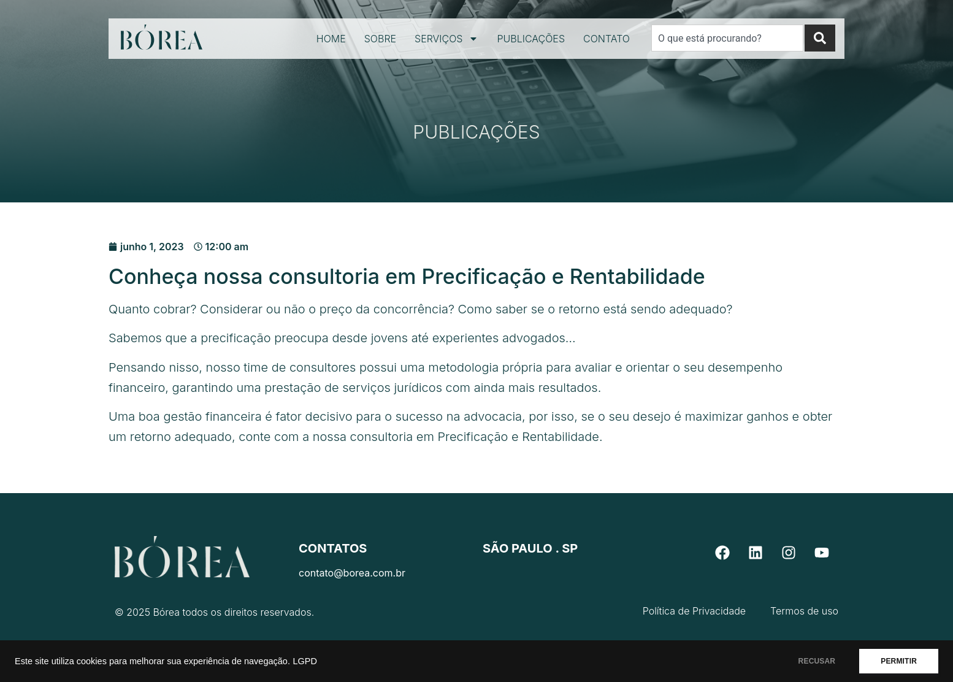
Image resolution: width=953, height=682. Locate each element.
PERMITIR (899, 661)
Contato (606, 39)
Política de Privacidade (694, 611)
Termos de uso (804, 611)
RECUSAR (817, 661)
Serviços (446, 39)
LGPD (305, 661)
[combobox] (727, 38)
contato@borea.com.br (352, 573)
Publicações (531, 39)
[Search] (820, 38)
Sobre (380, 39)
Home (331, 39)
